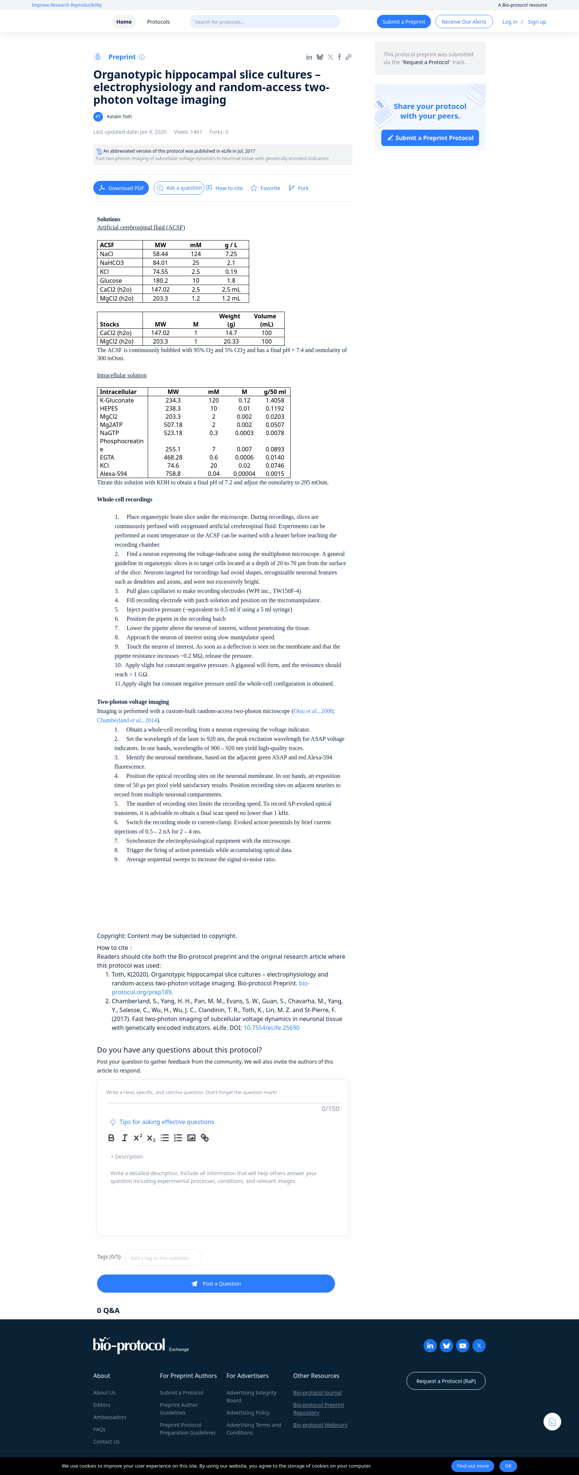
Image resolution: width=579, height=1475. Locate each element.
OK (508, 1465)
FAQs (99, 1429)
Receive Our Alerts (464, 21)
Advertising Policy (248, 1412)
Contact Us (106, 1441)
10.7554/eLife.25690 (271, 1028)
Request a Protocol (426, 62)
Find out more (473, 1465)
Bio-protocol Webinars (320, 1424)
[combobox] (189, 1257)
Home (123, 21)
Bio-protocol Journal (317, 1392)
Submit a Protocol (181, 1392)
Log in (509, 21)
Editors (101, 1404)
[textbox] (163, 1257)
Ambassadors (109, 1417)
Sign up (537, 21)
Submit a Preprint (403, 21)
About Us (104, 1392)
